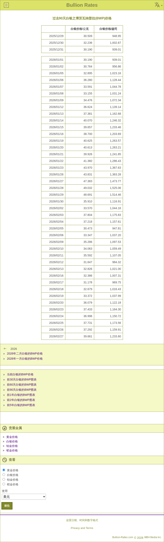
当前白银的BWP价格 (20, 374)
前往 (7, 505)
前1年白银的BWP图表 (21, 394)
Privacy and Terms (82, 528)
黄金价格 (12, 437)
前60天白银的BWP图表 (22, 384)
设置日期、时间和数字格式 (82, 520)
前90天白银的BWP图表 (22, 389)
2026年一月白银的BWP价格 (25, 358)
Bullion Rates (82, 5)
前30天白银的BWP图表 (22, 379)
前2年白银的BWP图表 (21, 400)
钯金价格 (12, 450)
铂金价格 (12, 446)
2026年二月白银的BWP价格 (25, 353)
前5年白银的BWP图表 (21, 405)
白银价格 (12, 441)
